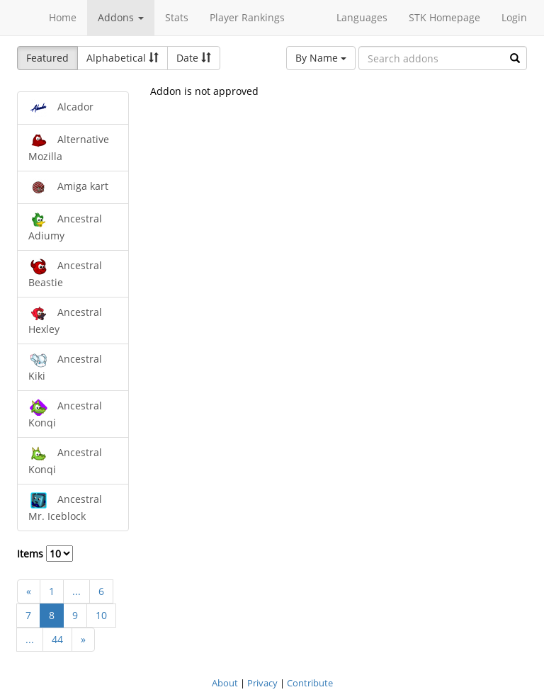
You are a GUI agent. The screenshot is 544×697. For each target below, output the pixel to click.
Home (62, 17)
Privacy (262, 682)
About (225, 682)
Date (193, 57)
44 (57, 639)
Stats (176, 17)
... (76, 591)
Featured (47, 57)
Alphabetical (122, 57)
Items (45, 553)
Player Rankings (247, 17)
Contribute (310, 682)
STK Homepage (444, 17)
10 (101, 615)
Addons (121, 17)
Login (514, 17)
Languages (361, 17)
